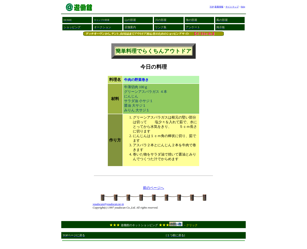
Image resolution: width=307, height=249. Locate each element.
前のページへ (153, 188)
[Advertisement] (153, 244)
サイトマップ (232, 6)
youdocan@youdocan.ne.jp (108, 204)
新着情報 (219, 6)
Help (243, 6)
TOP (211, 6)
